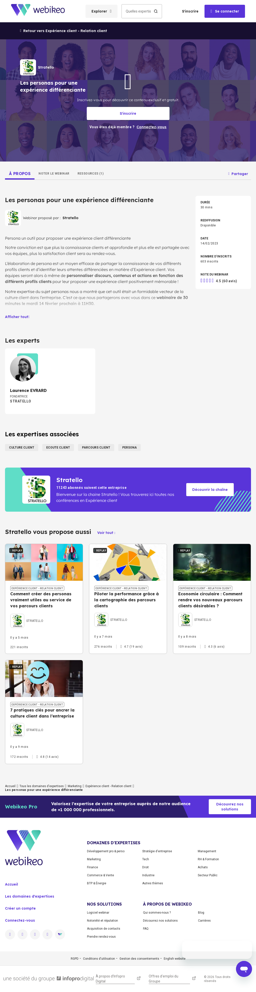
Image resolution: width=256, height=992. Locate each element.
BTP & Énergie (96, 883)
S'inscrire (190, 11)
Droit (145, 867)
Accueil (10, 786)
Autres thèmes (152, 883)
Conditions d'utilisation (99, 958)
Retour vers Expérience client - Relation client (63, 31)
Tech (145, 859)
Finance (92, 867)
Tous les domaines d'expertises (42, 786)
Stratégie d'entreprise (157, 851)
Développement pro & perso (105, 851)
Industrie (148, 875)
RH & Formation (208, 859)
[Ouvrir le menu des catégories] (102, 11)
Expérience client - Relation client (109, 786)
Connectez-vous (20, 920)
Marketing (75, 786)
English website (175, 958)
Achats (203, 867)
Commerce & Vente (100, 875)
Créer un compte (20, 908)
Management (207, 851)
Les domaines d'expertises (29, 896)
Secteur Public (208, 875)
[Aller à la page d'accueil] (42, 11)
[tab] (19, 174)
